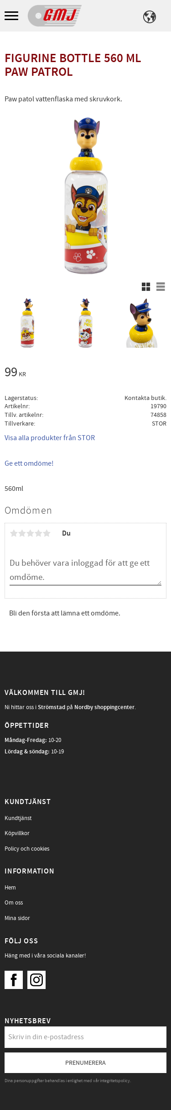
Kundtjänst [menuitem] (18, 818)
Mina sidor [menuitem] (17, 918)
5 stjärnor (46, 533)
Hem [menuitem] (10, 887)
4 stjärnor (38, 533)
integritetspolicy (115, 1081)
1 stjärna (14, 533)
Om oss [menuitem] (14, 902)
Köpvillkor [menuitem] (17, 833)
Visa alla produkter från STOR (50, 437)
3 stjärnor (30, 533)
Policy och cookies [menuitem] (27, 848)
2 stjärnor (22, 533)
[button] (13, 16)
